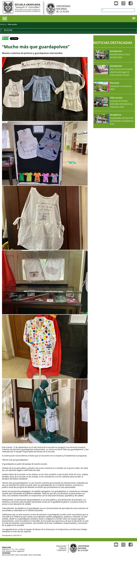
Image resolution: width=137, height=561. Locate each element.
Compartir (6, 36)
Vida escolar (12, 24)
